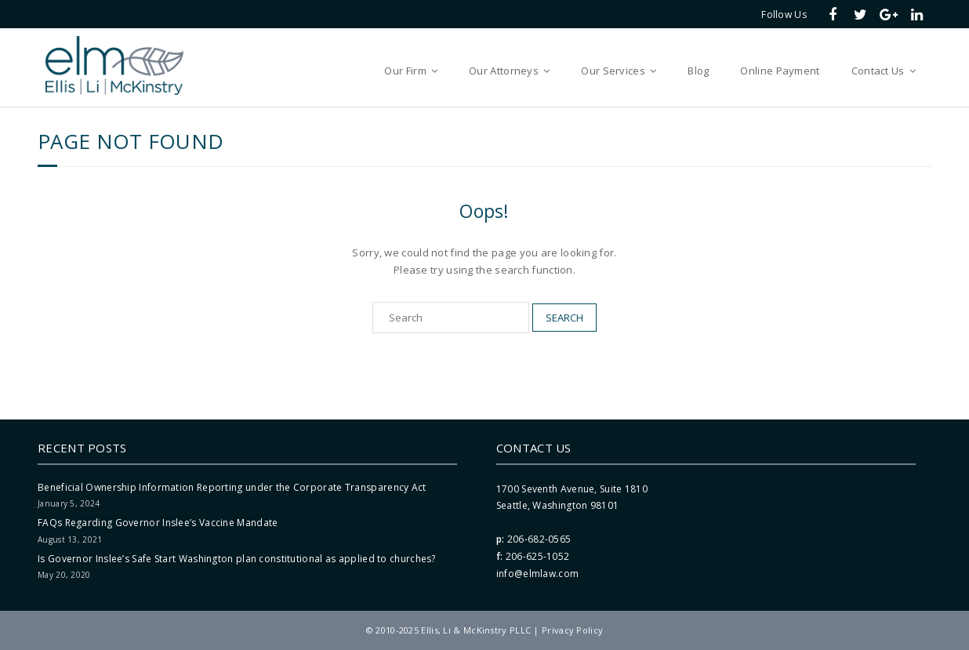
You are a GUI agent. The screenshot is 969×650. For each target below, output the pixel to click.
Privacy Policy (572, 630)
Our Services (613, 71)
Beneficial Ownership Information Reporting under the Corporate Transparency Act (232, 487)
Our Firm (405, 71)
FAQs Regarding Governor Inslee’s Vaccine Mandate (158, 522)
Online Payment (779, 71)
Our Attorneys (504, 71)
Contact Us (878, 71)
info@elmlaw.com (537, 573)
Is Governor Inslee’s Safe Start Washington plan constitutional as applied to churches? (237, 558)
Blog (698, 71)
